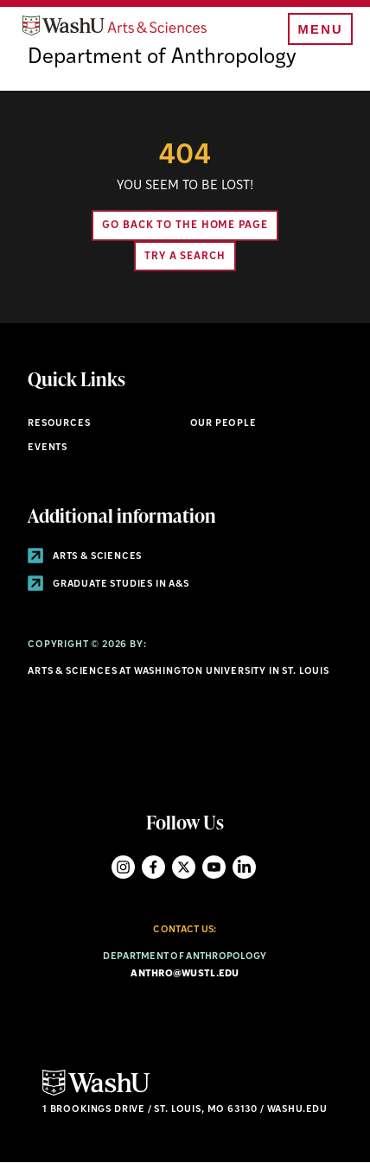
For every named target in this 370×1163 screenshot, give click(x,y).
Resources (59, 424)
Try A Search (185, 256)
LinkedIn (244, 867)
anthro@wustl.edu (185, 974)
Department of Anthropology (162, 58)
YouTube (213, 867)
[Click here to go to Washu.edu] (96, 1093)
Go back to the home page (185, 225)
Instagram (123, 867)
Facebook (153, 867)
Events (47, 448)
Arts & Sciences (85, 557)
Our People (223, 424)
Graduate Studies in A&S (108, 584)
